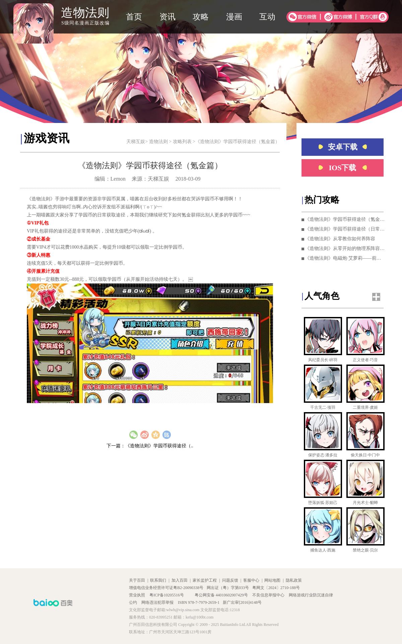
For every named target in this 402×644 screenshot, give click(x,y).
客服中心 (251, 580)
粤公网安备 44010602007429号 (221, 595)
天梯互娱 (135, 141)
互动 (267, 16)
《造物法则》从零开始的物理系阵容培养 (345, 248)
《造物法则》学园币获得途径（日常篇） (345, 229)
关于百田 (137, 580)
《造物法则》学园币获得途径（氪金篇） (345, 219)
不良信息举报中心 (268, 595)
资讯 (167, 16)
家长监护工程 (205, 580)
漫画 (234, 16)
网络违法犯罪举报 (158, 602)
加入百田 (180, 580)
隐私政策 (294, 580)
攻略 (201, 16)
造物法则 (158, 141)
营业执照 (137, 595)
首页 (134, 16)
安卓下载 (342, 147)
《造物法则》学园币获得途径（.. (159, 445)
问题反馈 (230, 580)
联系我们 (158, 580)
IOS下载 (342, 168)
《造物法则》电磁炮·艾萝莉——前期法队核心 (345, 258)
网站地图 (272, 580)
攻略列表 (182, 141)
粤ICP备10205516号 (167, 595)
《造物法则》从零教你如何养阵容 (340, 238)
